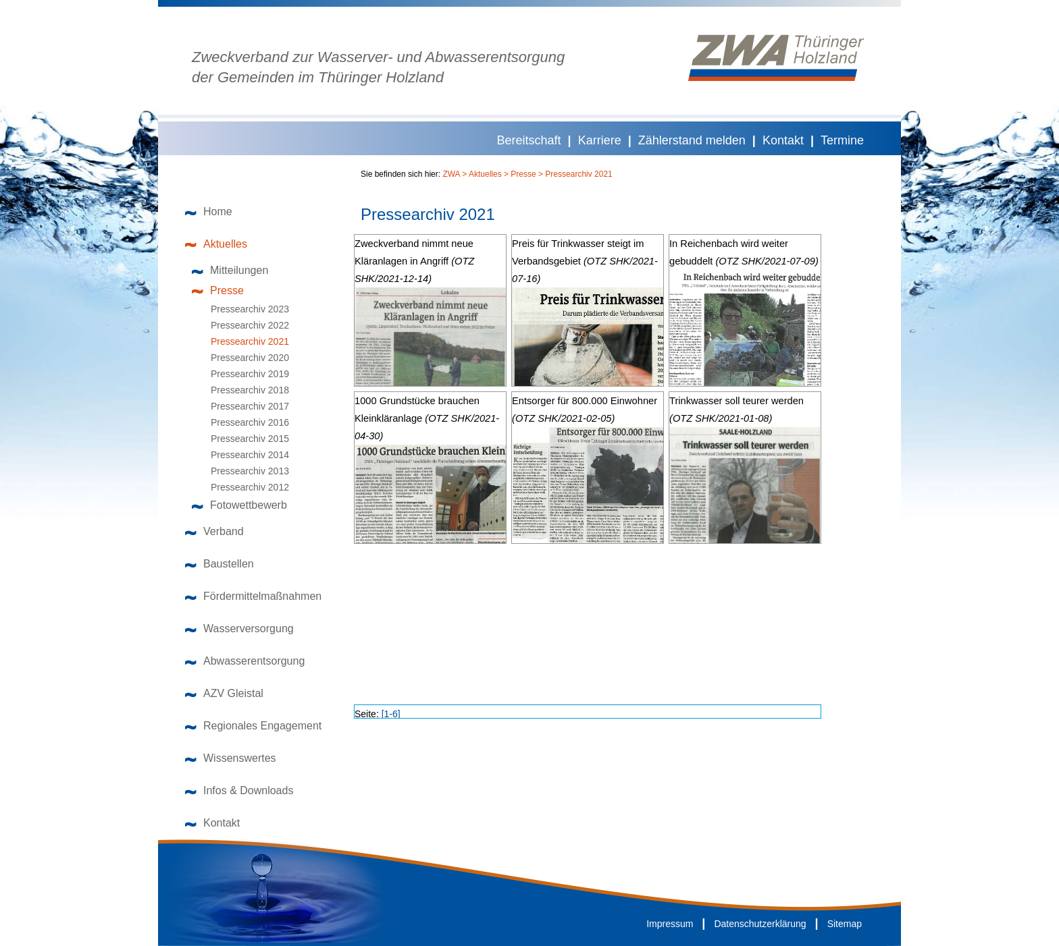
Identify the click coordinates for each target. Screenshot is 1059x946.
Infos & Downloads (239, 790)
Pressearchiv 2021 (244, 341)
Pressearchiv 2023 (244, 309)
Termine (842, 140)
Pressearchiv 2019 (244, 373)
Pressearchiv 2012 (244, 487)
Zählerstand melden (692, 140)
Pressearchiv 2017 (244, 406)
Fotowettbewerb (239, 505)
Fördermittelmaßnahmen (253, 596)
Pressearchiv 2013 (244, 471)
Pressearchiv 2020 (244, 357)
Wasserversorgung (239, 628)
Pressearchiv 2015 (244, 438)
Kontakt (783, 140)
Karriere (599, 140)
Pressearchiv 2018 (244, 390)
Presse (218, 290)
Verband (214, 531)
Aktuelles (216, 244)
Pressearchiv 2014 (244, 454)
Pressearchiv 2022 (244, 325)
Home (208, 211)
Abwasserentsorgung (245, 661)
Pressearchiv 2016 (244, 422)
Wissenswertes (230, 758)
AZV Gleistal (224, 693)
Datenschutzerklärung (760, 923)
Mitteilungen (230, 270)
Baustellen (219, 563)
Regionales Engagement (253, 725)
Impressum (669, 923)
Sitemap (844, 923)
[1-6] (391, 713)
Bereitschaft (529, 140)
